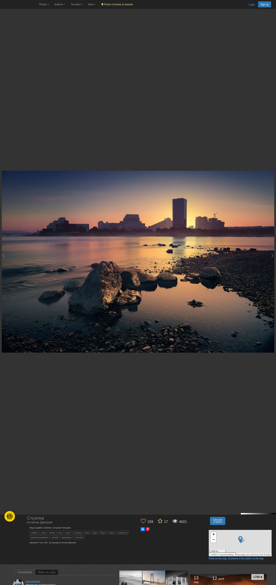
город (43, 533)
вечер (52, 533)
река (87, 533)
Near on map (46, 572)
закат (68, 533)
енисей (55, 537)
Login (252, 4)
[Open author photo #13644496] (130, 582)
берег (102, 533)
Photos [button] (44, 4)
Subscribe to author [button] (217, 521)
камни (111, 533)
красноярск (66, 537)
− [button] (213, 540)
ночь (60, 533)
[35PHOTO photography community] (19, 4)
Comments (25, 572)
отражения (123, 533)
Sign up (264, 4)
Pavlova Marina (33, 581)
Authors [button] (59, 4)
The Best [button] (76, 4)
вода (95, 533)
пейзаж (34, 533)
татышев (79, 537)
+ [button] (213, 534)
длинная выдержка (39, 537)
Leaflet (213, 555)
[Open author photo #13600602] (153, 582)
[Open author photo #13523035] (176, 582)
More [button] (92, 4)
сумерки (77, 533)
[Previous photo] (3, 255)
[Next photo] (272, 255)
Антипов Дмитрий (39, 522)
